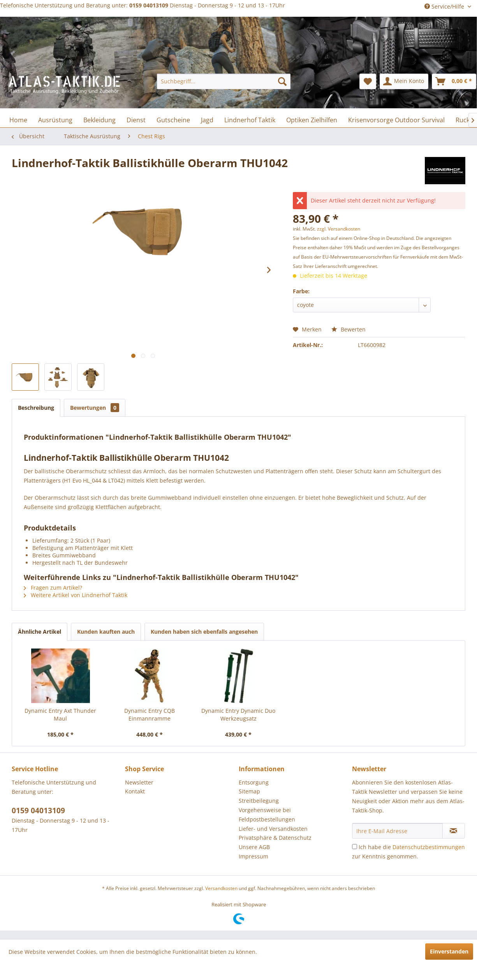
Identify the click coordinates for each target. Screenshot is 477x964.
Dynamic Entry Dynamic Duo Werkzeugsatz (238, 714)
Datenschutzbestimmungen (429, 847)
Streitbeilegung (259, 800)
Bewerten (348, 329)
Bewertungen (94, 407)
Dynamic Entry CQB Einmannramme (149, 714)
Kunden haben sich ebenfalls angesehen (204, 631)
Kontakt (135, 791)
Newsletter (139, 782)
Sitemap (249, 791)
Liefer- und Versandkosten (273, 828)
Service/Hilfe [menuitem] (445, 6)
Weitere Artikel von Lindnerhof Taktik (75, 595)
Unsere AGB (254, 847)
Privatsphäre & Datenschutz (275, 837)
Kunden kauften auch (106, 631)
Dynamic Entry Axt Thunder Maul (60, 714)
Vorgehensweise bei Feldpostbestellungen (267, 814)
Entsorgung (254, 782)
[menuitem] (223, 81)
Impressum (253, 856)
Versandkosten (221, 888)
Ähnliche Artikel (39, 631)
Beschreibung (36, 407)
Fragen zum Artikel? (53, 587)
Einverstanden (449, 951)
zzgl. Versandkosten (338, 229)
